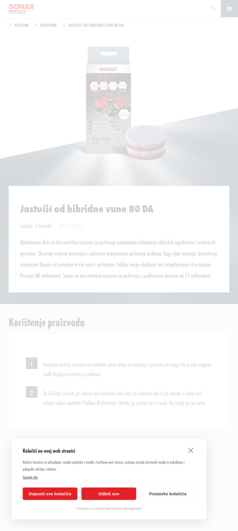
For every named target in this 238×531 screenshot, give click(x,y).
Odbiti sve (108, 493)
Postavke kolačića (167, 493)
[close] (190, 450)
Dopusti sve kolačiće (50, 493)
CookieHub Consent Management (118, 508)
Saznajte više (30, 477)
